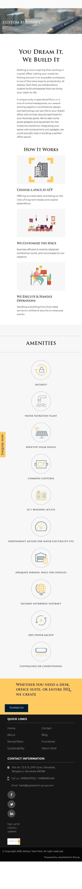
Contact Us (16, 707)
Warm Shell (49, 748)
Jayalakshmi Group (69, 857)
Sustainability (15, 748)
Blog (45, 734)
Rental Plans (15, 741)
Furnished (48, 741)
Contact (47, 728)
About (11, 734)
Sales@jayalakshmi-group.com (36, 785)
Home (11, 728)
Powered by (51, 857)
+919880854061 (46, 778)
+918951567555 (28, 778)
